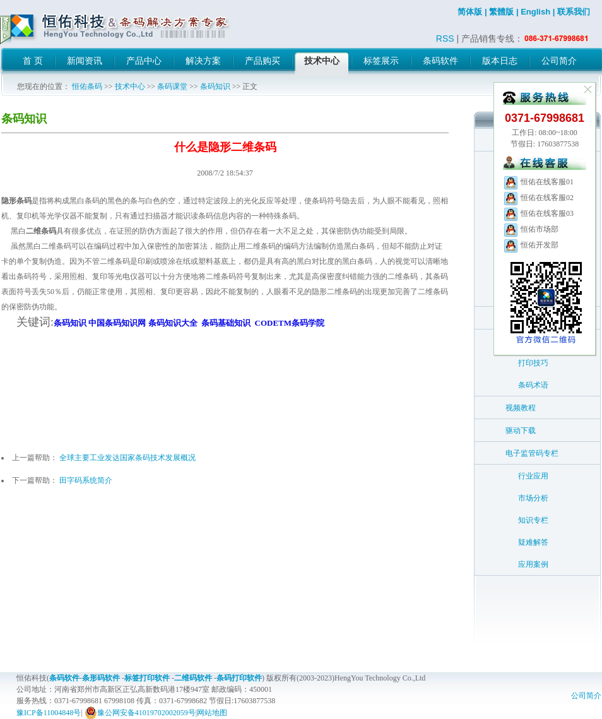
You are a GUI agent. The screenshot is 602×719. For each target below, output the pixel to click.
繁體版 (501, 11)
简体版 (469, 11)
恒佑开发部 (530, 245)
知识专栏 (533, 520)
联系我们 (573, 11)
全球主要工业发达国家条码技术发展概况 (127, 457)
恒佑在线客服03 (538, 213)
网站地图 (212, 712)
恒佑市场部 (530, 229)
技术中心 (130, 86)
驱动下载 (520, 430)
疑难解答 (533, 542)
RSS (445, 38)
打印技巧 (533, 363)
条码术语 (533, 385)
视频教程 (520, 407)
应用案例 (533, 564)
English (535, 11)
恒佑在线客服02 (538, 197)
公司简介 (586, 695)
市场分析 (533, 498)
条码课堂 (172, 86)
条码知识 (215, 86)
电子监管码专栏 (531, 453)
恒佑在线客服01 (538, 181)
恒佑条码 (87, 86)
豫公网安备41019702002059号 (140, 712)
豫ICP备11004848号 (48, 712)
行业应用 (533, 476)
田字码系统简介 (85, 480)
